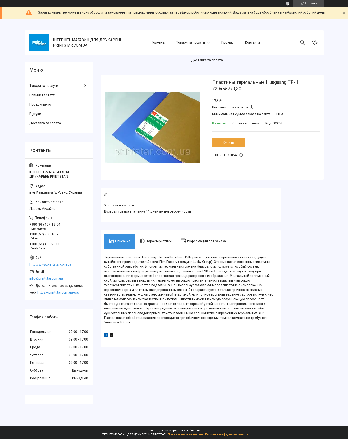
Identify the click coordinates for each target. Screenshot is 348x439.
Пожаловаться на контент (185, 434)
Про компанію (40, 104)
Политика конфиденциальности (226, 434)
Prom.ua (195, 430)
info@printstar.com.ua (46, 278)
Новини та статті (42, 95)
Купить (228, 142)
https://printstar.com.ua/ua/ (58, 292)
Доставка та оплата (207, 60)
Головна (158, 42)
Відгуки (35, 114)
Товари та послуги (190, 42)
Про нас (227, 42)
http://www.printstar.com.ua (50, 264)
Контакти (252, 42)
